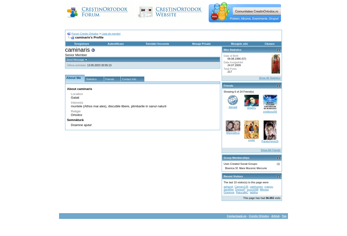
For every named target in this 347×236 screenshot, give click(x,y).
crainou (268, 186)
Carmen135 (241, 186)
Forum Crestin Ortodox (85, 33)
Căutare (269, 43)
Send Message (75, 59)
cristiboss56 (270, 111)
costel (251, 140)
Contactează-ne (236, 216)
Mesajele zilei (239, 43)
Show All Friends (270, 150)
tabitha (254, 192)
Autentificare (115, 43)
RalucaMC (242, 192)
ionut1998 (252, 189)
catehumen (256, 186)
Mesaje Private (201, 43)
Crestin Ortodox (259, 216)
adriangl (228, 186)
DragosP (240, 189)
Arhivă (275, 216)
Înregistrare (81, 43)
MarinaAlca (233, 132)
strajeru (251, 107)
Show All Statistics (269, 78)
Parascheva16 (269, 141)
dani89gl (229, 189)
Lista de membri (111, 33)
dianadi (233, 107)
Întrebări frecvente (157, 43)
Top (284, 216)
